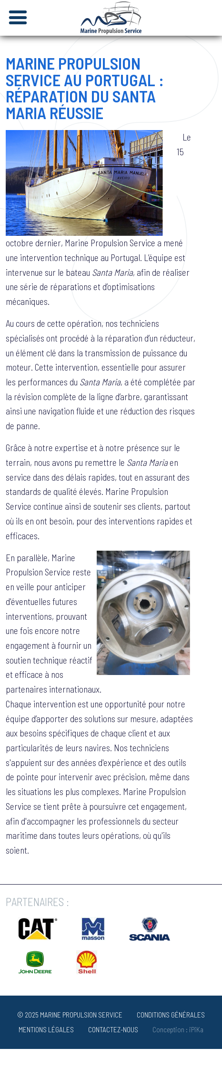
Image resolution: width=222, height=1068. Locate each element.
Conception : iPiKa (177, 1029)
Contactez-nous (113, 1029)
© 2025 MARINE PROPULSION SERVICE (69, 1014)
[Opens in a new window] (37, 937)
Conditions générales (171, 1014)
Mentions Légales (46, 1029)
